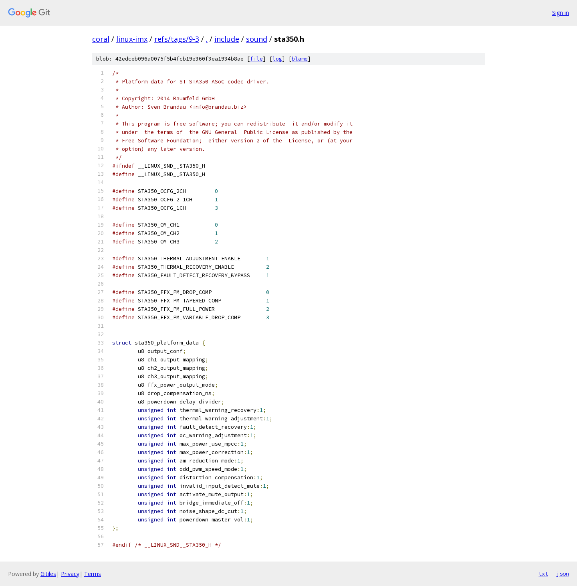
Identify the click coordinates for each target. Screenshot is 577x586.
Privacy (70, 574)
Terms (92, 574)
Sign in (560, 12)
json (562, 573)
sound (256, 39)
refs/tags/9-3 (176, 39)
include (226, 39)
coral (100, 39)
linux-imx (131, 39)
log (277, 58)
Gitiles (48, 574)
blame (300, 58)
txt (543, 573)
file (256, 58)
